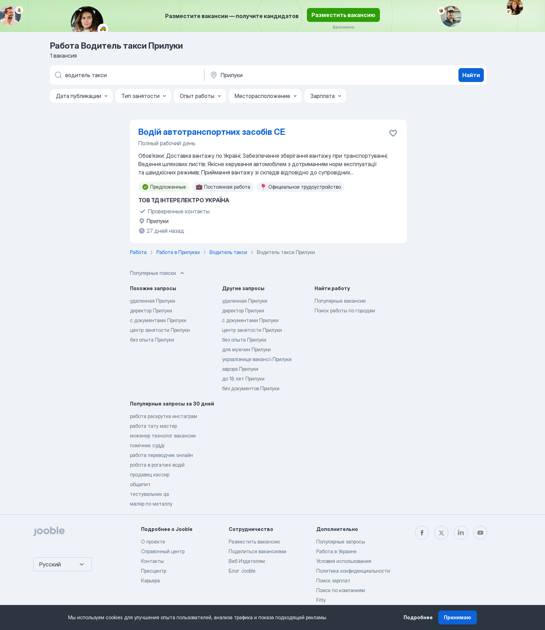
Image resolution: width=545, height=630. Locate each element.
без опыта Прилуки (152, 340)
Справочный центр (163, 551)
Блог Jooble (242, 571)
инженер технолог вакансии (163, 436)
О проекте (153, 542)
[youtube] (480, 533)
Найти (471, 75)
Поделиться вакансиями (257, 551)
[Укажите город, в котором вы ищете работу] (281, 75)
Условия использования (343, 561)
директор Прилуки (151, 310)
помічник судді (147, 445)
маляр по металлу (151, 504)
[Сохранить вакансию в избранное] (393, 133)
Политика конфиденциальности (353, 571)
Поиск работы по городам (345, 310)
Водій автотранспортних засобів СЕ (211, 132)
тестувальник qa (149, 494)
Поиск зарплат (333, 580)
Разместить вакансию (343, 14)
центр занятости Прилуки (160, 330)
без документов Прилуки (250, 388)
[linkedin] (461, 533)
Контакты (152, 561)
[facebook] (422, 533)
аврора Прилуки (240, 369)
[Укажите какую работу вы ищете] (126, 75)
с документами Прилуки (158, 320)
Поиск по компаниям (340, 590)
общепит (140, 484)
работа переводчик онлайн (161, 455)
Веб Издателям (247, 561)
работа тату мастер (153, 426)
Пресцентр (153, 571)
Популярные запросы (340, 542)
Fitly (321, 600)
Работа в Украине (336, 551)
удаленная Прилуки (152, 301)
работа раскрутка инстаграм (163, 416)
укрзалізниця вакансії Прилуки (257, 359)
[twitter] (441, 533)
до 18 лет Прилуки (243, 379)
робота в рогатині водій (157, 465)
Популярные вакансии (340, 301)
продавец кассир (149, 474)
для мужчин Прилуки (246, 349)
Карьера (150, 580)
